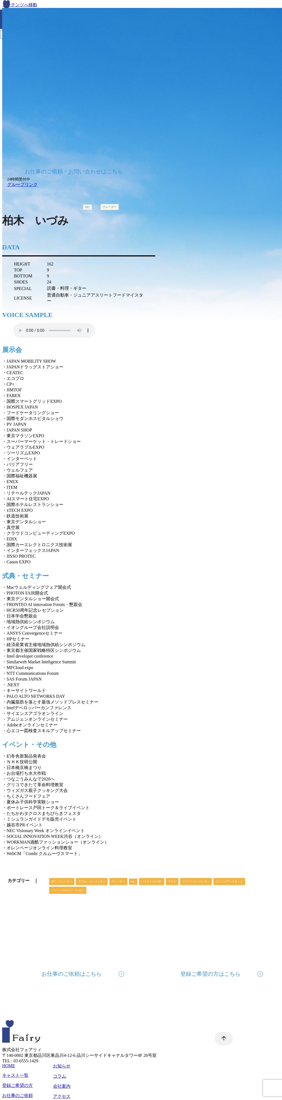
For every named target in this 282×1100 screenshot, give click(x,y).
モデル (172, 881)
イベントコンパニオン (196, 881)
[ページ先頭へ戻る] (221, 1038)
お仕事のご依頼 (17, 1095)
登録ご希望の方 (17, 1085)
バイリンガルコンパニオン (67, 890)
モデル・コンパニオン (91, 881)
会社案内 (61, 1086)
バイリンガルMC (151, 881)
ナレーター (109, 206)
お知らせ (61, 1066)
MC (87, 207)
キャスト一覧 (15, 1075)
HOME (8, 1065)
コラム (59, 1076)
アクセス (61, 1096)
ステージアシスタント (229, 881)
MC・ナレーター (61, 881)
